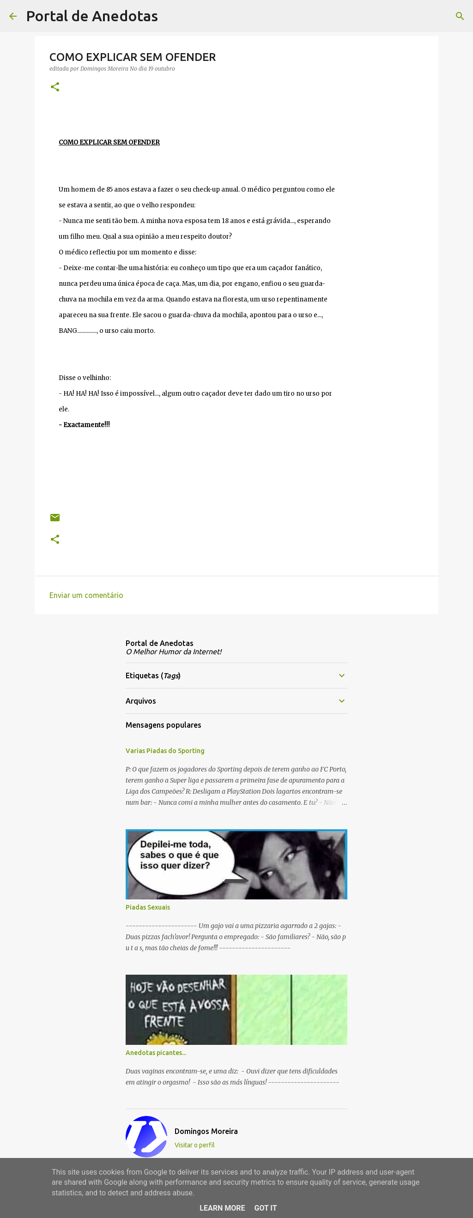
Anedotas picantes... (156, 1052)
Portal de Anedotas (92, 15)
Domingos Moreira (206, 1131)
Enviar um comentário (86, 595)
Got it (265, 1208)
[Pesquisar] (170, 16)
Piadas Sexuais (148, 907)
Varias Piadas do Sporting (165, 750)
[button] (55, 87)
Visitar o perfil (195, 1145)
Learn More (222, 1208)
